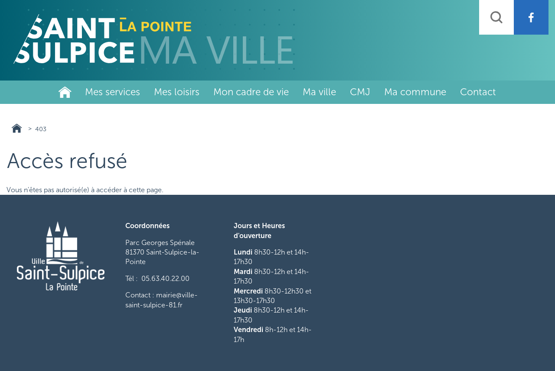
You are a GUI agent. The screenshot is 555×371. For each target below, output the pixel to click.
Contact (478, 92)
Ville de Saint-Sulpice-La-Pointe (65, 92)
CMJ (360, 92)
